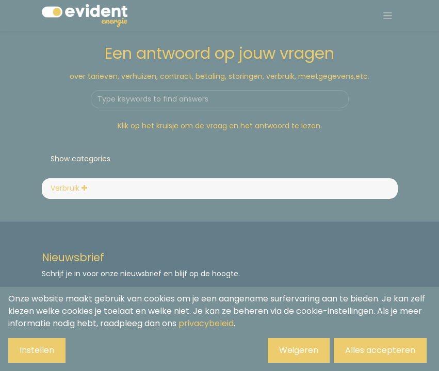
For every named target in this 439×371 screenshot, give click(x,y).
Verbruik (69, 188)
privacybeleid (206, 323)
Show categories (80, 159)
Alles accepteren (380, 350)
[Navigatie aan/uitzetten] (388, 16)
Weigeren (298, 350)
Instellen (37, 350)
